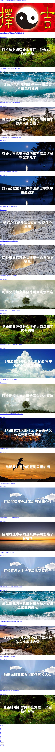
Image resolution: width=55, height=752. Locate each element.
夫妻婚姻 (6, 0)
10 (0, 738)
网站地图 (2, 746)
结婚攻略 (24, 0)
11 (0, 740)
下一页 (1, 741)
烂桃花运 (15, 0)
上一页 (1, 725)
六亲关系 (11, 0)
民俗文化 (20, 0)
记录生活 (2, 0)
